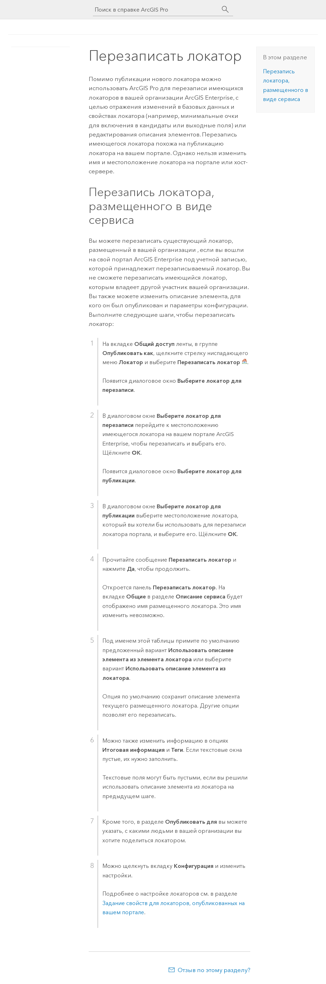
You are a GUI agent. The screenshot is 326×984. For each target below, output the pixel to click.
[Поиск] (225, 9)
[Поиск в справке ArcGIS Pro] (156, 10)
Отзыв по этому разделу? (214, 969)
